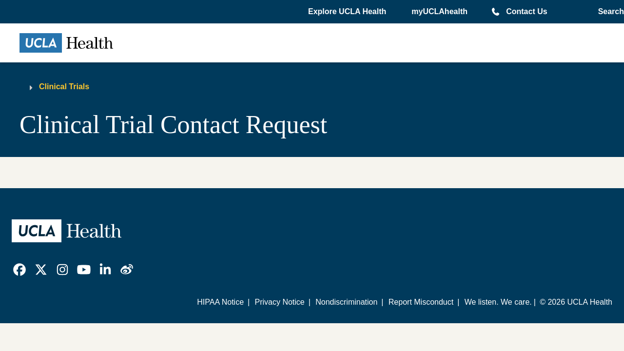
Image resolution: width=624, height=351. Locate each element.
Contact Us (526, 11)
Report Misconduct (421, 302)
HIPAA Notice (220, 302)
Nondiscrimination (346, 302)
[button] (348, 12)
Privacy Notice (279, 302)
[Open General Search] (609, 12)
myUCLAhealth (439, 11)
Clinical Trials (64, 86)
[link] (19, 269)
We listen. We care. (498, 302)
